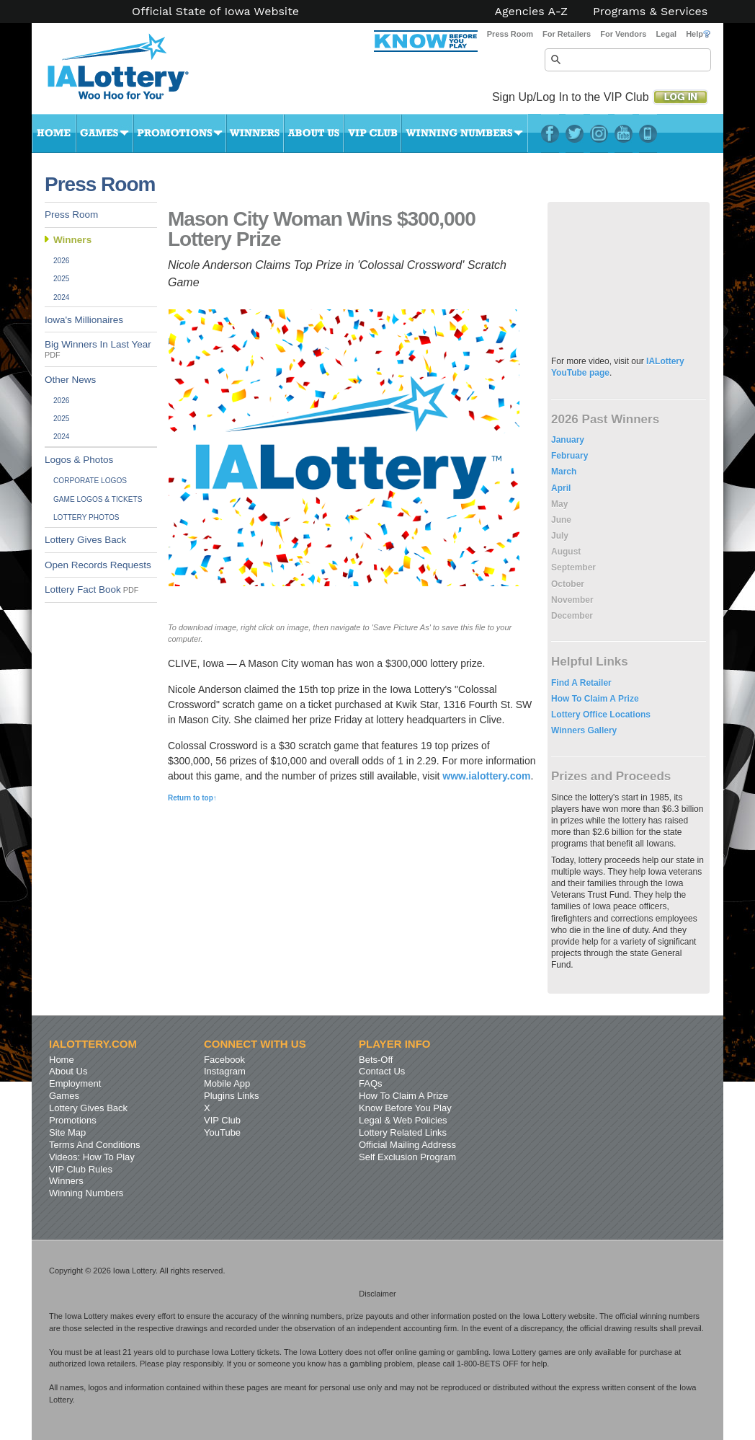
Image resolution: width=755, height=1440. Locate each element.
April (561, 488)
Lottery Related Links (403, 1132)
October (567, 584)
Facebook (550, 133)
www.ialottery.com (486, 776)
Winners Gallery (584, 730)
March (563, 472)
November (572, 600)
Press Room (510, 34)
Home (54, 133)
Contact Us (382, 1071)
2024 (61, 297)
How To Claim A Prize (595, 699)
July (559, 536)
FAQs (371, 1083)
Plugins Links (231, 1095)
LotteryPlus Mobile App (648, 133)
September (573, 567)
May (559, 504)
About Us (314, 133)
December (572, 616)
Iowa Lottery (131, 72)
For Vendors (623, 34)
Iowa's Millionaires (84, 319)
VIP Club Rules (80, 1169)
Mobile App (227, 1083)
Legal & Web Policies (403, 1120)
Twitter (575, 133)
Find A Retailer (581, 683)
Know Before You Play (405, 1108)
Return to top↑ (192, 798)
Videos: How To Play (92, 1157)
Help (698, 34)
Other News (70, 379)
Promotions (179, 133)
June (561, 520)
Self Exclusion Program (407, 1157)
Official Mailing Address (407, 1144)
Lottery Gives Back (85, 539)
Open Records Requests (98, 565)
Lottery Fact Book (91, 589)
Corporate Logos (90, 481)
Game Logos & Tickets (97, 499)
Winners (255, 133)
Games (104, 133)
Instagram (599, 133)
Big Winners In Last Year (98, 349)
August (566, 552)
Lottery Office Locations (601, 715)
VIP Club (372, 133)
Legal (666, 34)
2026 (61, 261)
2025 (61, 279)
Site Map (67, 1132)
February (569, 456)
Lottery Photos (86, 517)
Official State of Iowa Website (215, 11)
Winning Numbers (464, 133)
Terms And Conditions (94, 1144)
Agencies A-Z (531, 11)
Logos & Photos (79, 459)
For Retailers (566, 34)
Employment (75, 1083)
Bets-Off (376, 1059)
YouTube (624, 133)
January (567, 440)
